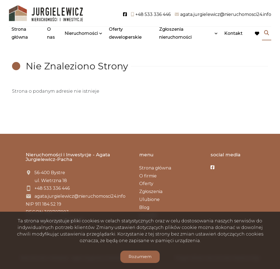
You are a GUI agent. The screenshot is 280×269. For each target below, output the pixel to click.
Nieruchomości (81, 33)
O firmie (148, 176)
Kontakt (233, 33)
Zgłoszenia (150, 191)
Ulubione (149, 199)
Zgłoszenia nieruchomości (175, 33)
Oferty (146, 183)
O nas (51, 33)
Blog (144, 207)
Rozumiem (140, 256)
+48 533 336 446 (52, 188)
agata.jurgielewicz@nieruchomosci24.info (80, 196)
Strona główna (19, 33)
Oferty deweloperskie (125, 33)
